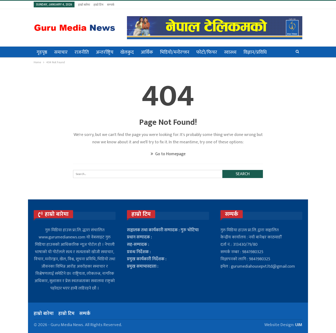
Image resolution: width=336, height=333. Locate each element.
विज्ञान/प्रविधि (255, 52)
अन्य (277, 52)
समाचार (61, 52)
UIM (298, 324)
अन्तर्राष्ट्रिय (104, 52)
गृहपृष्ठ (42, 52)
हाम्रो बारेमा (84, 4)
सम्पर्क (110, 4)
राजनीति (82, 52)
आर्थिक (147, 52)
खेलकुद (127, 52)
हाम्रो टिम (98, 4)
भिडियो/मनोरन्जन (174, 52)
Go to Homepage (168, 154)
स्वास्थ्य (230, 52)
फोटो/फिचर (206, 52)
